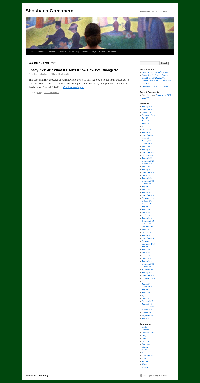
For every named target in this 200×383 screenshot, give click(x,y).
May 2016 (146, 252)
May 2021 (146, 167)
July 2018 (146, 207)
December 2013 (148, 287)
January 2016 (147, 261)
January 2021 (147, 169)
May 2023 (146, 146)
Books (144, 327)
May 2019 (146, 189)
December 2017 (148, 221)
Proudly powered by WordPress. (155, 375)
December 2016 (148, 238)
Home (32, 52)
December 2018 (148, 195)
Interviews (146, 344)
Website (145, 361)
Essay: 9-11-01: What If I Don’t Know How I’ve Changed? (73, 70)
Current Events (148, 332)
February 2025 (147, 129)
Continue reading (73, 87)
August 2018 (147, 204)
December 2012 (148, 307)
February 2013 (147, 301)
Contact (51, 52)
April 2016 (146, 255)
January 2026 (147, 106)
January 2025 (147, 132)
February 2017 (147, 232)
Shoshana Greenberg (50, 10)
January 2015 (147, 272)
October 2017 (147, 224)
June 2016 (146, 249)
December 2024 (148, 135)
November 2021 (148, 164)
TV (143, 353)
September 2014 (148, 278)
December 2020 (148, 172)
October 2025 (147, 112)
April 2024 (146, 138)
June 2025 (146, 121)
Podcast (112, 52)
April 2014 (146, 281)
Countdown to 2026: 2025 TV (153, 78)
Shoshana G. (63, 74)
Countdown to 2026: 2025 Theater (155, 86)
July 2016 (146, 247)
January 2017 (147, 235)
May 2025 (146, 124)
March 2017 (146, 229)
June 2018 (146, 209)
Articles (41, 52)
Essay (39, 93)
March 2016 (146, 258)
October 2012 (147, 312)
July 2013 (146, 290)
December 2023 (148, 144)
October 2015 (147, 267)
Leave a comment (51, 93)
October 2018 (147, 201)
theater (144, 350)
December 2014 (148, 275)
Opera (85, 52)
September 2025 (148, 115)
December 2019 (148, 181)
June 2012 (146, 318)
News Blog (74, 52)
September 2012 (148, 315)
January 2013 (147, 304)
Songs (102, 52)
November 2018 (148, 198)
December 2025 (148, 109)
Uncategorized (147, 355)
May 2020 (146, 175)
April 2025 (146, 126)
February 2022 (147, 155)
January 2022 (147, 158)
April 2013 (146, 295)
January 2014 (147, 284)
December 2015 (148, 264)
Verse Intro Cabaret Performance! (155, 72)
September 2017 (148, 227)
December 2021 (148, 161)
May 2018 (146, 212)
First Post (145, 341)
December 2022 (148, 152)
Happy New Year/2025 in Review (155, 75)
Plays (93, 52)
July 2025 (146, 118)
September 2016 (148, 244)
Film (144, 338)
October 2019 (147, 184)
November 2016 (148, 241)
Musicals (62, 52)
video (144, 358)
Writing (145, 367)
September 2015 (148, 270)
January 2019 (147, 192)
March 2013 (146, 298)
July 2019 (146, 187)
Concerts (145, 330)
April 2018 (146, 215)
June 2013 (146, 292)
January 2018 (147, 218)
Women (145, 364)
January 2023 (147, 149)
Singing (145, 347)
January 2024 (147, 141)
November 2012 (148, 310)
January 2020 (147, 178)
